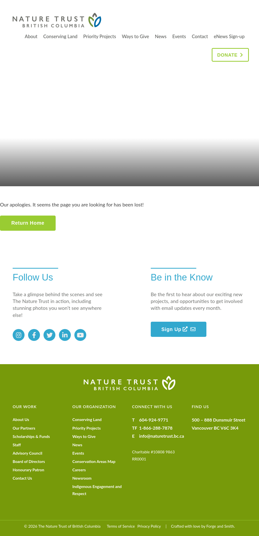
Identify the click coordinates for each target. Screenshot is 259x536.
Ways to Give (135, 36)
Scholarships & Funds (31, 436)
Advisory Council (27, 453)
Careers (79, 470)
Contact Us (22, 478)
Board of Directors (29, 461)
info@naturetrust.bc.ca (161, 436)
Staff (17, 444)
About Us (21, 419)
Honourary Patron (28, 470)
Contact (200, 36)
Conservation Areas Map (93, 461)
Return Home (28, 223)
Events (179, 36)
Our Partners (24, 428)
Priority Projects (99, 36)
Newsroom (82, 478)
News (160, 36)
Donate (227, 55)
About (31, 36)
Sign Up (174, 329)
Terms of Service (121, 526)
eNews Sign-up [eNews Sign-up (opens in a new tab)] (229, 36)
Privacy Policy (149, 526)
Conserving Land (60, 36)
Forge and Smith (220, 526)
